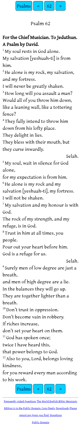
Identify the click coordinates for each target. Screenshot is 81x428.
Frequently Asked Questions (20, 401)
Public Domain (40, 422)
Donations (56, 415)
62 (49, 5)
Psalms (24, 5)
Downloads (62, 408)
